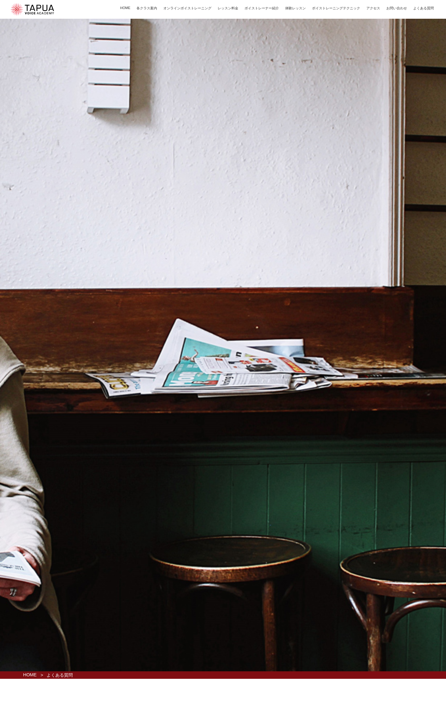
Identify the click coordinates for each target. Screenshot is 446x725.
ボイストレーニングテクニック (336, 8)
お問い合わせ (396, 8)
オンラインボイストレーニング (187, 8)
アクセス (373, 8)
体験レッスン (295, 8)
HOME (125, 8)
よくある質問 (423, 8)
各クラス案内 (146, 8)
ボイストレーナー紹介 (262, 8)
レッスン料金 (228, 8)
